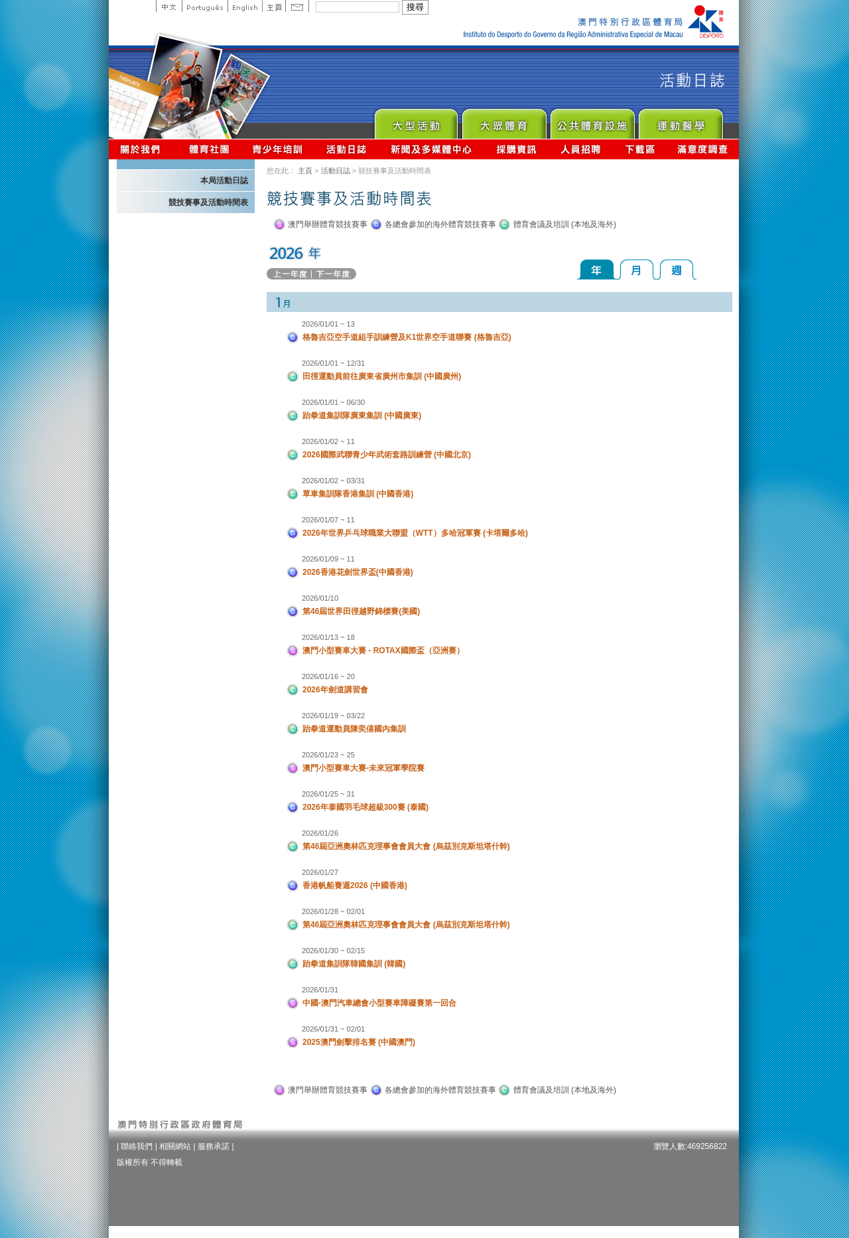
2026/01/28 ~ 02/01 (333, 911)
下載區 (640, 149)
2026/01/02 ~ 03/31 (333, 481)
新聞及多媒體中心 (432, 149)
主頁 (273, 6)
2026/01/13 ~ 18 (328, 637)
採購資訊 (516, 149)
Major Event (415, 120)
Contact (297, 6)
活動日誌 (347, 149)
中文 (169, 6)
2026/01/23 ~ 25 (328, 755)
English (245, 6)
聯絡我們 (137, 1146)
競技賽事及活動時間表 (208, 202)
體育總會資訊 (209, 149)
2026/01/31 (320, 990)
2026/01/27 (320, 872)
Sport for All (504, 120)
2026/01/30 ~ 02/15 (333, 951)
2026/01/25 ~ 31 (328, 794)
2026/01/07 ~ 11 (328, 520)
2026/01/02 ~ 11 (328, 441)
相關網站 (175, 1146)
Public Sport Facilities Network (592, 120)
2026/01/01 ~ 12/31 (333, 363)
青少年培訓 (277, 149)
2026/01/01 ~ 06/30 (333, 402)
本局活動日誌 (224, 180)
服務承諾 (213, 1146)
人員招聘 (580, 149)
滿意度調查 (703, 149)
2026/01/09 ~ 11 (328, 559)
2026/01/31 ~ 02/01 (333, 1029)
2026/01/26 (320, 833)
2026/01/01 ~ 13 (328, 324)
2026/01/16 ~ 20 (328, 676)
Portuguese (205, 6)
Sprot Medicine (680, 120)
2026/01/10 (320, 598)
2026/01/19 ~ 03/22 (333, 716)
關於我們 (142, 149)
